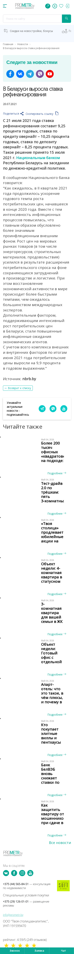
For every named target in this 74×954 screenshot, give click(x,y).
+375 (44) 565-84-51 (26, 886)
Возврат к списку (19, 388)
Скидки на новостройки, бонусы (31, 31)
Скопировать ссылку (42, 114)
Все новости (60, 842)
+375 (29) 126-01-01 (26, 903)
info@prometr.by (13, 915)
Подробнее (56, 473)
